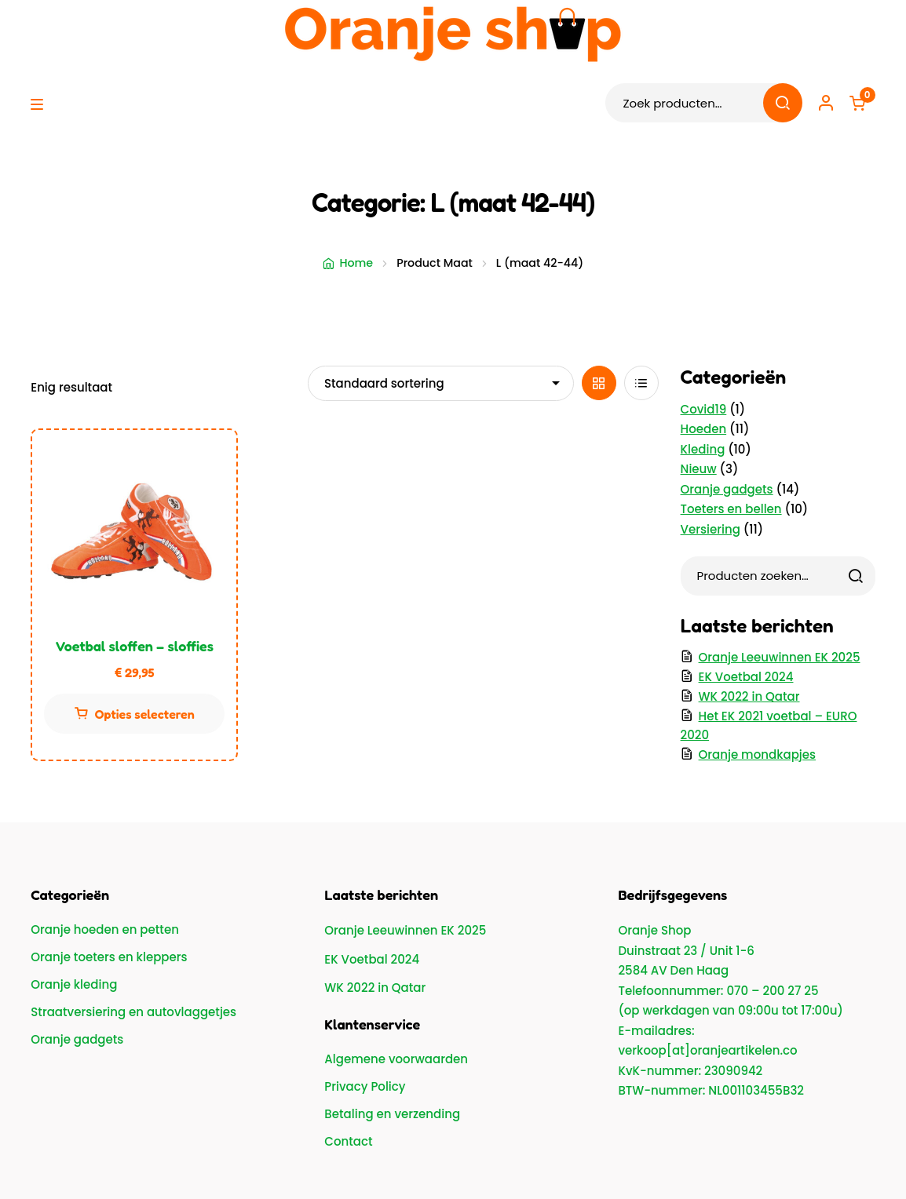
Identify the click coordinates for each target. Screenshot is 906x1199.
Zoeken (782, 102)
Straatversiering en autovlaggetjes (133, 1012)
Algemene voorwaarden (396, 1059)
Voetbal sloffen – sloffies (135, 645)
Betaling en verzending (392, 1114)
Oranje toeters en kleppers (109, 957)
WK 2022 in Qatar (749, 696)
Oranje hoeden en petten (105, 929)
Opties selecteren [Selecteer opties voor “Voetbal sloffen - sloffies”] (145, 714)
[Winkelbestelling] (441, 383)
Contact (348, 1141)
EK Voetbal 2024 (746, 677)
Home (356, 263)
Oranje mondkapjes (757, 754)
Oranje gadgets (77, 1039)
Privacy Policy (364, 1086)
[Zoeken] (855, 576)
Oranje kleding (74, 984)
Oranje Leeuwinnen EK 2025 (779, 657)
